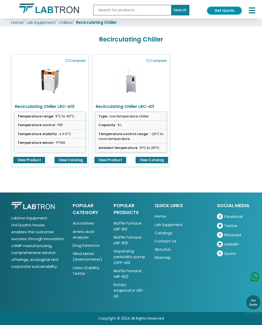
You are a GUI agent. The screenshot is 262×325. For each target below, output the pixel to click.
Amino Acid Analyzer (83, 234)
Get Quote (224, 10)
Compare (75, 60)
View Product (29, 160)
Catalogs (163, 233)
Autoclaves (83, 223)
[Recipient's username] (132, 10)
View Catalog (71, 160)
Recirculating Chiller (96, 22)
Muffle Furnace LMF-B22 (127, 273)
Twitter (227, 226)
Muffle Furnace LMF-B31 (127, 240)
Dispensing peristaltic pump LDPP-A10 (129, 256)
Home (17, 22)
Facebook (230, 216)
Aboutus (163, 249)
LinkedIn (228, 244)
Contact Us (165, 241)
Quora (226, 253)
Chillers (65, 22)
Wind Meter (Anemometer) (87, 256)
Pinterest (229, 235)
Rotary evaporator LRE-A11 (129, 290)
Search (180, 10)
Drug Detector (86, 245)
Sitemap (163, 257)
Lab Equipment (41, 22)
